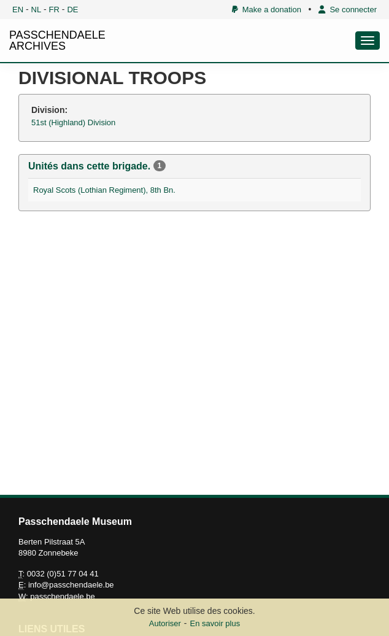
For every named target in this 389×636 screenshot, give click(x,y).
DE (72, 9)
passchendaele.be (62, 596)
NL (36, 9)
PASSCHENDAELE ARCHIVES (57, 40)
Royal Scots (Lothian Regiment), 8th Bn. (104, 190)
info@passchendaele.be (71, 584)
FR (54, 9)
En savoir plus (215, 623)
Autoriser (165, 623)
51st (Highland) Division (73, 122)
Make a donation (266, 9)
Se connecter (347, 9)
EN (17, 9)
